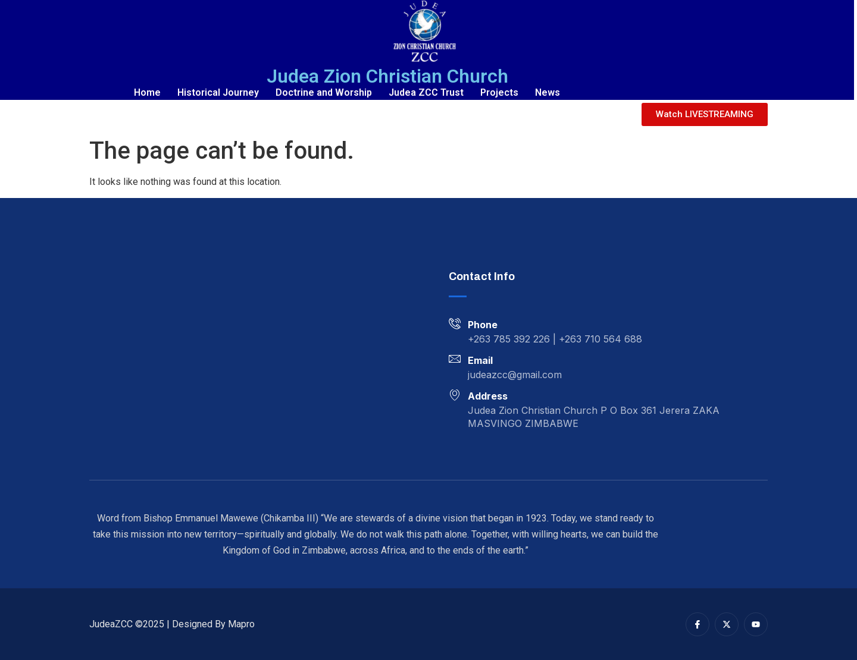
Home (147, 92)
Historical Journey (218, 92)
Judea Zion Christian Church (387, 76)
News (547, 92)
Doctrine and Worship (324, 92)
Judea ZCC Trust (426, 92)
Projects (499, 92)
